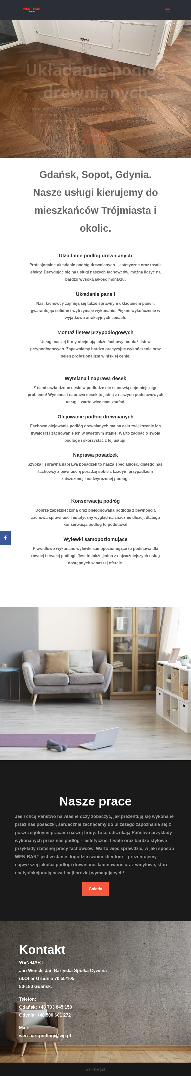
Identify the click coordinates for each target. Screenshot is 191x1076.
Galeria (95, 889)
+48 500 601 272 (54, 1015)
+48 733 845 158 (55, 1007)
